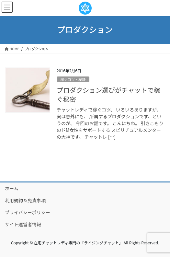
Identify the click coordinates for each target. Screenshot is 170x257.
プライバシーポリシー (27, 212)
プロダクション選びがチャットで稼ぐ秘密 (108, 94)
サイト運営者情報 (23, 224)
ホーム (11, 188)
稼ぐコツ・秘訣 (72, 79)
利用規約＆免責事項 (25, 200)
